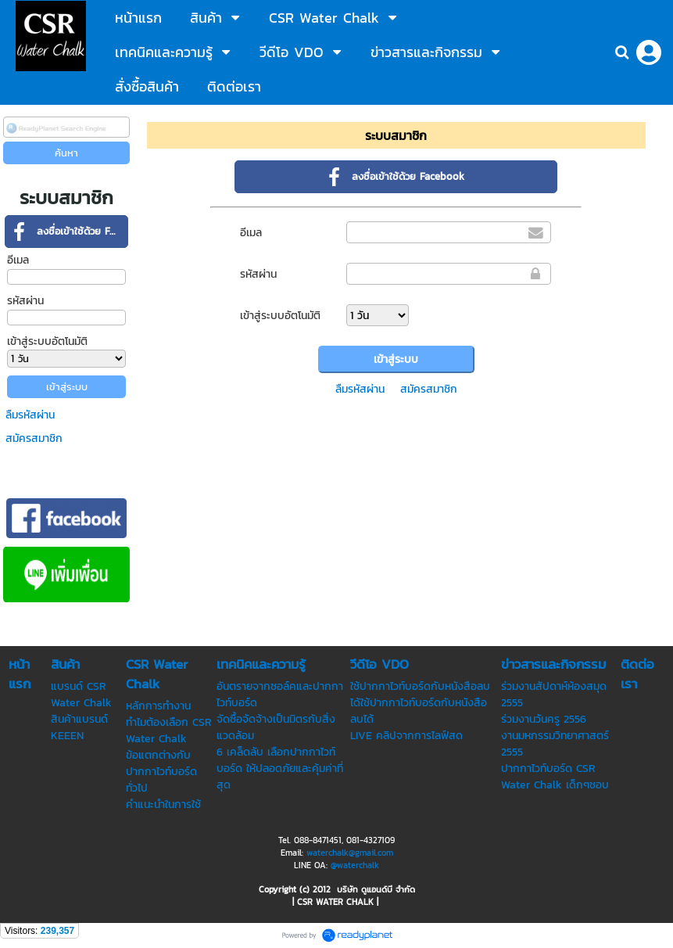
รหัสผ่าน (25, 301)
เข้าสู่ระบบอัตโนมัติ (47, 341)
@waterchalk (355, 865)
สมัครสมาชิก (34, 438)
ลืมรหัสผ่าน (30, 415)
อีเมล (18, 260)
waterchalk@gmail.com (349, 852)
